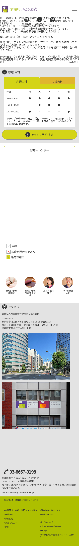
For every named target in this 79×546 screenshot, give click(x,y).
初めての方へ (11, 522)
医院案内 (9, 514)
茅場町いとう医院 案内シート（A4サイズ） (57, 535)
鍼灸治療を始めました (51, 510)
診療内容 (9, 518)
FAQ (7, 526)
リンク (44, 530)
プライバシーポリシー (51, 526)
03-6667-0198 (23, 472)
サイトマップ (47, 522)
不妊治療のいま (48, 514)
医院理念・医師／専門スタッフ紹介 (21, 510)
